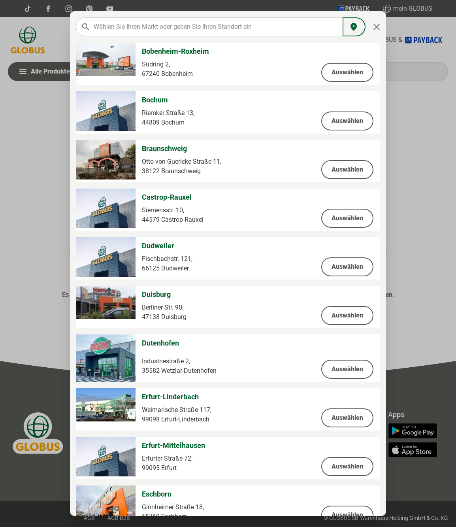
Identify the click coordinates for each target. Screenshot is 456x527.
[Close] (377, 27)
